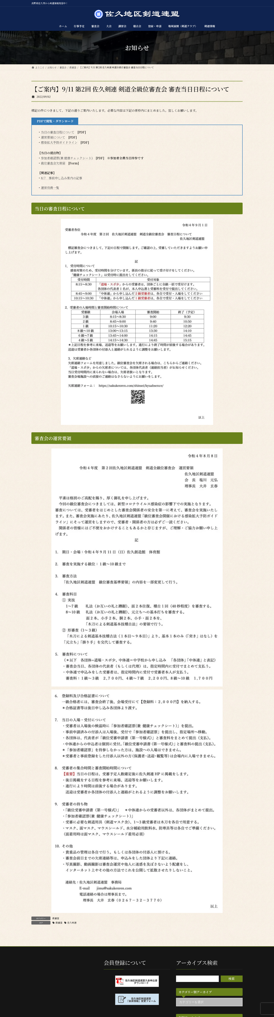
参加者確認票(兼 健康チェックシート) (67, 158)
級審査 (55, 918)
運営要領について (53, 137)
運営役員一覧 (50, 188)
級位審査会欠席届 (53, 163)
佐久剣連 (71, 922)
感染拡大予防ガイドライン (59, 142)
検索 (232, 978)
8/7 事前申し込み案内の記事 (61, 178)
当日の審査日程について (57, 132)
